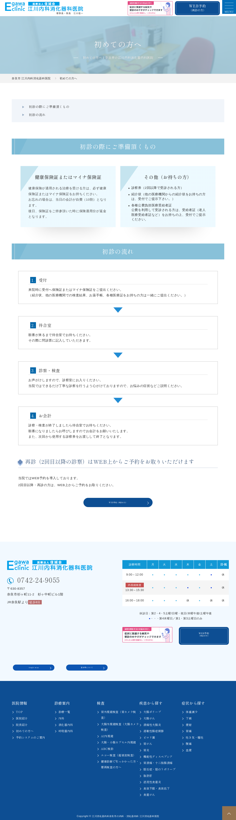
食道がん (149, 792)
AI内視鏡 (107, 733)
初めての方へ (24, 729)
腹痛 (189, 741)
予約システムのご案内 (30, 735)
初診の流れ (97, 106)
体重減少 (192, 709)
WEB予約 (197, 7)
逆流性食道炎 (152, 780)
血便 (189, 748)
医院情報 (19, 701)
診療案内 (62, 701)
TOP (19, 709)
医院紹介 (22, 716)
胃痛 (189, 729)
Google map (33, 664)
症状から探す (193, 701)
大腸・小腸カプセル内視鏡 (118, 740)
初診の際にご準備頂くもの (46, 106)
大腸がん (149, 716)
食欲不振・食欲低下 (156, 786)
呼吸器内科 (66, 729)
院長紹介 (22, 722)
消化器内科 (66, 722)
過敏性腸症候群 (153, 729)
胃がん (147, 741)
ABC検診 (107, 746)
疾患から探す (150, 701)
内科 (61, 716)
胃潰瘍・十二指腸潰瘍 (158, 760)
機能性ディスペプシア (158, 754)
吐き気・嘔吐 (194, 735)
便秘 (189, 722)
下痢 (189, 716)
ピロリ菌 (149, 735)
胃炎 (146, 748)
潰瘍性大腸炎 (152, 722)
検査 (100, 701)
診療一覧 (64, 709)
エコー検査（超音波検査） (118, 753)
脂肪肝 (147, 773)
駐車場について (87, 664)
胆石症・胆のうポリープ (159, 767)
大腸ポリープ (152, 709)
